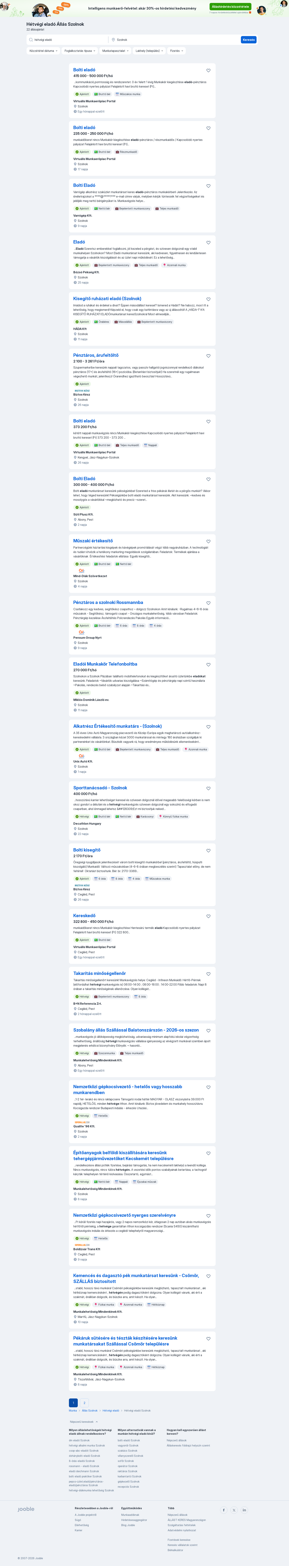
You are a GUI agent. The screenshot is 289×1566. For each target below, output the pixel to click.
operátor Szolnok (127, 1466)
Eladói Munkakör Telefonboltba (105, 664)
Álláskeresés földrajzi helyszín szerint (188, 1445)
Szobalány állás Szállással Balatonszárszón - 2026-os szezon (136, 1030)
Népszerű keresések (84, 1422)
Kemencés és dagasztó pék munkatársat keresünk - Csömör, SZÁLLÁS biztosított (136, 1278)
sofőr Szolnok (126, 1460)
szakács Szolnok (127, 1450)
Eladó (79, 242)
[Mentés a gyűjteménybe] (208, 70)
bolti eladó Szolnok (129, 1440)
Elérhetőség (82, 1525)
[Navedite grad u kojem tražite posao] (149, 40)
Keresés (249, 40)
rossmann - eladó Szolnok (84, 1466)
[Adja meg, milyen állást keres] (67, 40)
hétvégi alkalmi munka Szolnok (87, 1445)
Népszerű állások (177, 1440)
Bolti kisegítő (86, 850)
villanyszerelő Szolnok (130, 1455)
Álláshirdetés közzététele (230, 6)
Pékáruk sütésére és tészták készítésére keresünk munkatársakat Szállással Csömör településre (125, 1341)
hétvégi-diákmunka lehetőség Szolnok (91, 1490)
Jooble (39, 1558)
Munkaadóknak (130, 1514)
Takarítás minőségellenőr (99, 973)
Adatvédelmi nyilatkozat (182, 1530)
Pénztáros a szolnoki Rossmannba (108, 602)
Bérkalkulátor (175, 1550)
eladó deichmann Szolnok (84, 1471)
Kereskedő (84, 915)
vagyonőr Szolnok (128, 1445)
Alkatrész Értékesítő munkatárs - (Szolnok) (117, 726)
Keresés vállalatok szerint (183, 1545)
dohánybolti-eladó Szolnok (84, 1455)
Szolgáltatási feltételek (182, 1525)
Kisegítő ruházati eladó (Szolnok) (107, 298)
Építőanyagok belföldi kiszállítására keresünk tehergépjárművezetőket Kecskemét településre (123, 1155)
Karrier (78, 1530)
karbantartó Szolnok (129, 1476)
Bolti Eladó (84, 185)
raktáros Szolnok (127, 1471)
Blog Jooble (128, 1525)
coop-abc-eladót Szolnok (84, 1450)
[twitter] (234, 1510)
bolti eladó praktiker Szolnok (85, 1476)
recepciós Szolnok (128, 1486)
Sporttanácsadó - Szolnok (100, 787)
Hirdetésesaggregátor (134, 1519)
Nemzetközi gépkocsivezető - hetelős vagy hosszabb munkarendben (127, 1089)
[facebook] (223, 1510)
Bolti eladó (84, 69)
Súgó (78, 1519)
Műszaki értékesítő (93, 540)
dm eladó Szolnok (79, 1440)
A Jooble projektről (85, 1514)
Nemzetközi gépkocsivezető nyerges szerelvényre (124, 1215)
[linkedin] (244, 1510)
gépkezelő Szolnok (129, 1481)
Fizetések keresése (179, 1539)
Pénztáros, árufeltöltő (96, 355)
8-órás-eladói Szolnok (82, 1460)
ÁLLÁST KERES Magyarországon (187, 1519)
